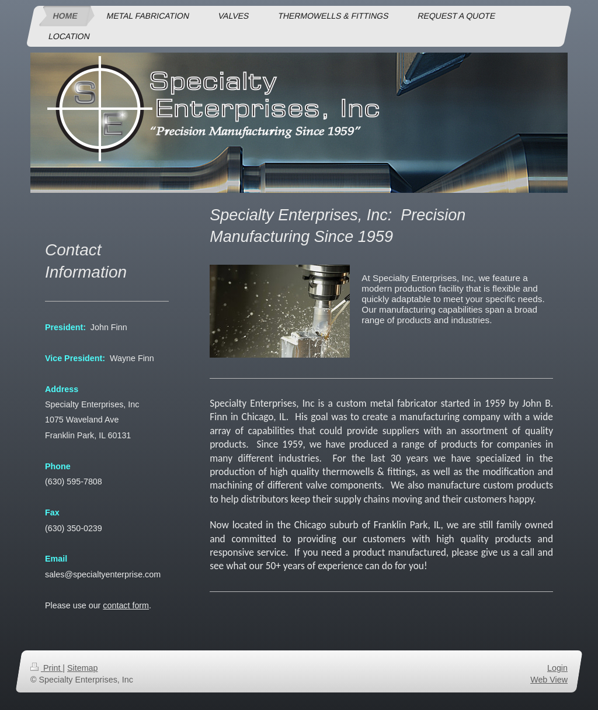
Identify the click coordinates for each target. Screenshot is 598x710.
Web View (549, 679)
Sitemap (82, 668)
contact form (126, 605)
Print (46, 668)
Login (557, 668)
